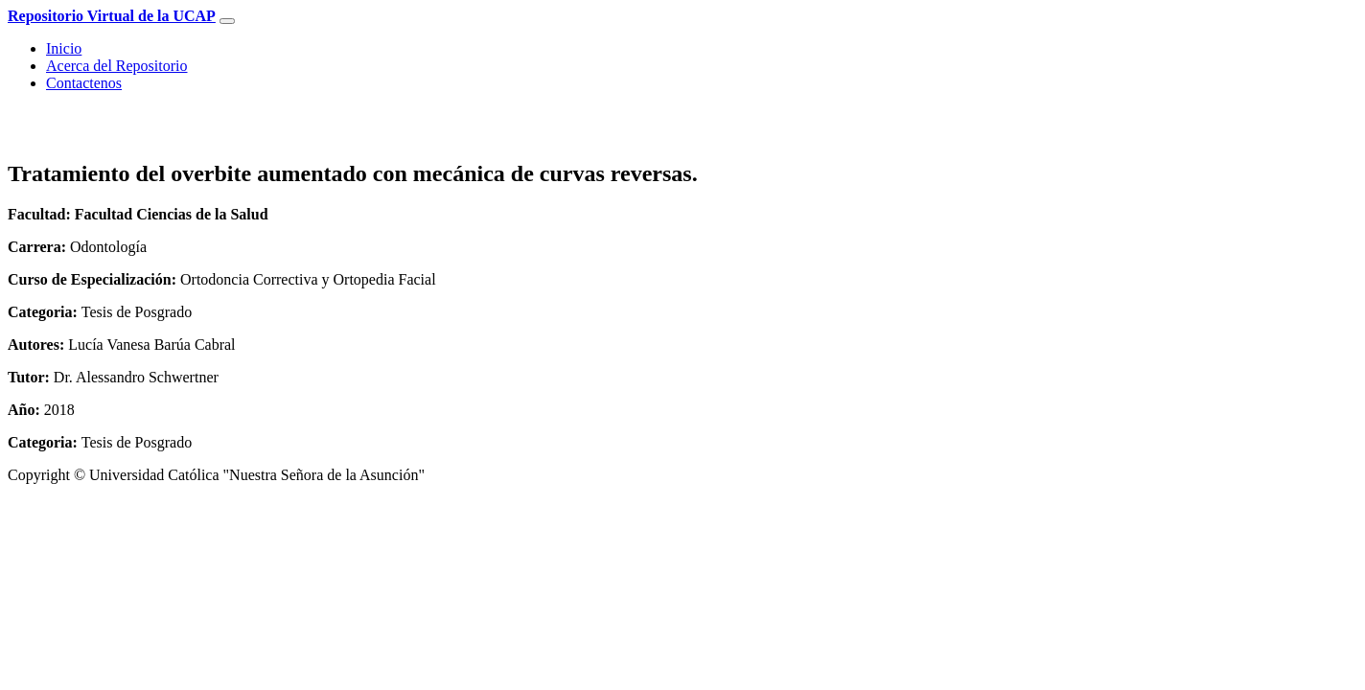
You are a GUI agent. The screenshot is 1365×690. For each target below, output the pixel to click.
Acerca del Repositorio (117, 66)
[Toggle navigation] (227, 21)
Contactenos (84, 83)
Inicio (63, 48)
